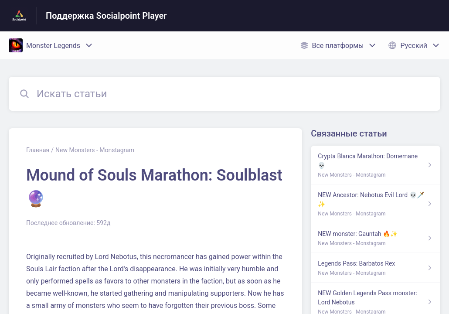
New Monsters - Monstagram (94, 150)
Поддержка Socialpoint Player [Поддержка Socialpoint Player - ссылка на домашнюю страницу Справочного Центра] (106, 15)
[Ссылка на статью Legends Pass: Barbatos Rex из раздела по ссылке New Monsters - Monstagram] (375, 268)
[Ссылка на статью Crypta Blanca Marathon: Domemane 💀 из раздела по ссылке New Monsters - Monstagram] (375, 165)
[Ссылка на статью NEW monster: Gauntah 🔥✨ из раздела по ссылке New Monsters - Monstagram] (375, 238)
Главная (37, 150)
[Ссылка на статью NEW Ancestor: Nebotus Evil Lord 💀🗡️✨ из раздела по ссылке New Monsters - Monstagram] (375, 203)
